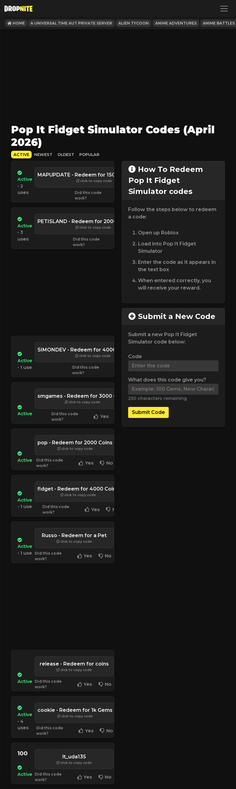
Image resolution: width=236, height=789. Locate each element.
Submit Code (148, 412)
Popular (89, 154)
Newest (43, 154)
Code (135, 356)
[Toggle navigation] (224, 8)
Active (21, 154)
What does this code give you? (167, 380)
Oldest (65, 154)
